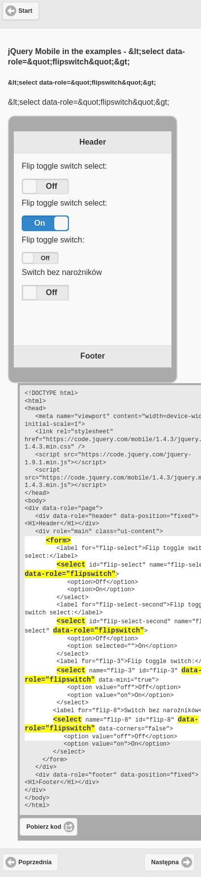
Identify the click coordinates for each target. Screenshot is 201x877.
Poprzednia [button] (34, 862)
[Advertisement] (100, 12)
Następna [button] (165, 862)
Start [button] (25, 10)
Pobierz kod (44, 826)
